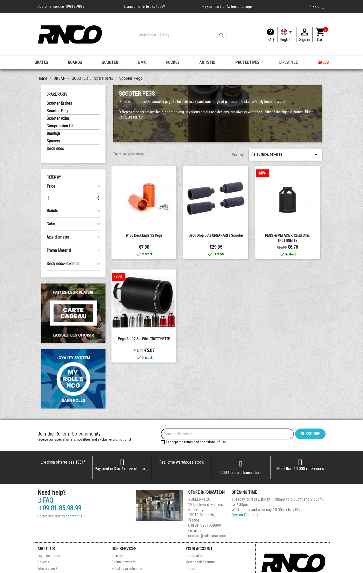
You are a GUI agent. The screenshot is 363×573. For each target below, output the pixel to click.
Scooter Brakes (59, 103)
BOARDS (75, 62)
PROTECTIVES (247, 62)
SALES (323, 62)
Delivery (117, 556)
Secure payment (123, 562)
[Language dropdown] (287, 34)
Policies (43, 562)
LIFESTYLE (288, 62)
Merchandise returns (201, 562)
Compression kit (60, 125)
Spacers (53, 141)
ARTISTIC (207, 62)
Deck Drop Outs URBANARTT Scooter (216, 235)
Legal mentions (48, 556)
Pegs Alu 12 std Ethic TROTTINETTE (144, 339)
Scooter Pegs (58, 110)
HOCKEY (173, 62)
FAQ (270, 39)
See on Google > (245, 514)
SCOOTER (110, 62)
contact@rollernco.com (207, 535)
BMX (142, 62)
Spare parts (57, 94)
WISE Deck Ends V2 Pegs (144, 235)
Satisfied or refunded (126, 569)
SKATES (41, 62)
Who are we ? (47, 569)
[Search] (181, 34)
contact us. (74, 516)
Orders (190, 569)
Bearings (54, 133)
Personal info (196, 556)
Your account (199, 548)
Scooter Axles (58, 118)
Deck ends (55, 148)
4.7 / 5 (318, 6)
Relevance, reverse (285, 155)
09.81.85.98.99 (59, 508)
